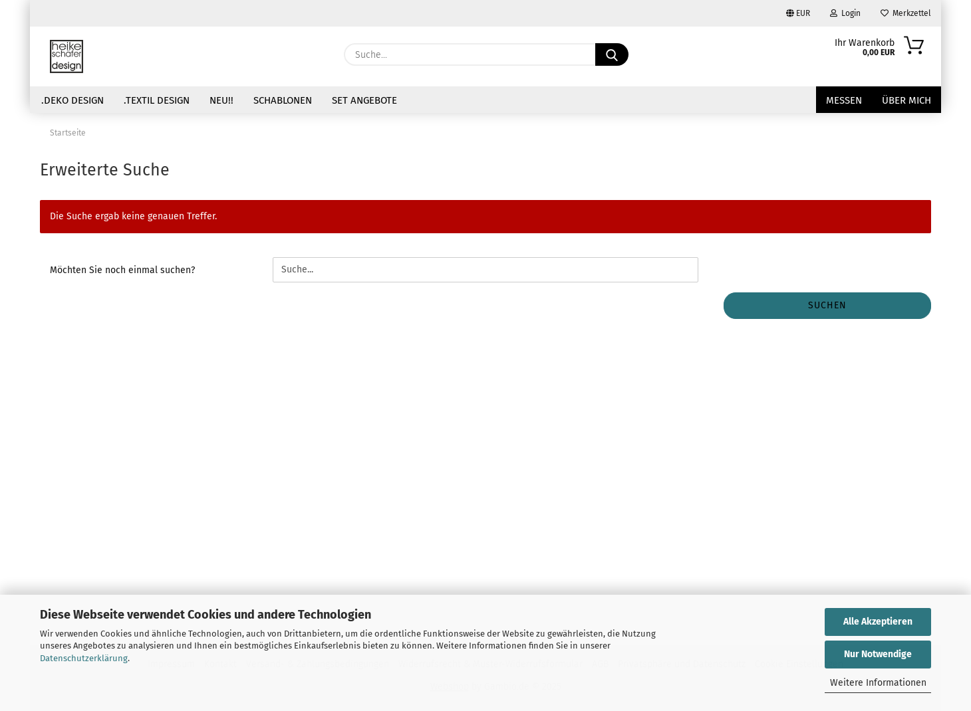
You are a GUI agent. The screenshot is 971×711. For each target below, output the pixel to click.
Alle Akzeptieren (877, 621)
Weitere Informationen (878, 682)
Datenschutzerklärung (84, 658)
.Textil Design (157, 100)
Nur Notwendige (878, 654)
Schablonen (282, 100)
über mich (906, 100)
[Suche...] (611, 54)
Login (845, 13)
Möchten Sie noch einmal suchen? (122, 270)
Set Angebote (364, 100)
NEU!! (221, 100)
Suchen (827, 305)
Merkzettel (906, 13)
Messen (844, 100)
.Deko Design (72, 100)
